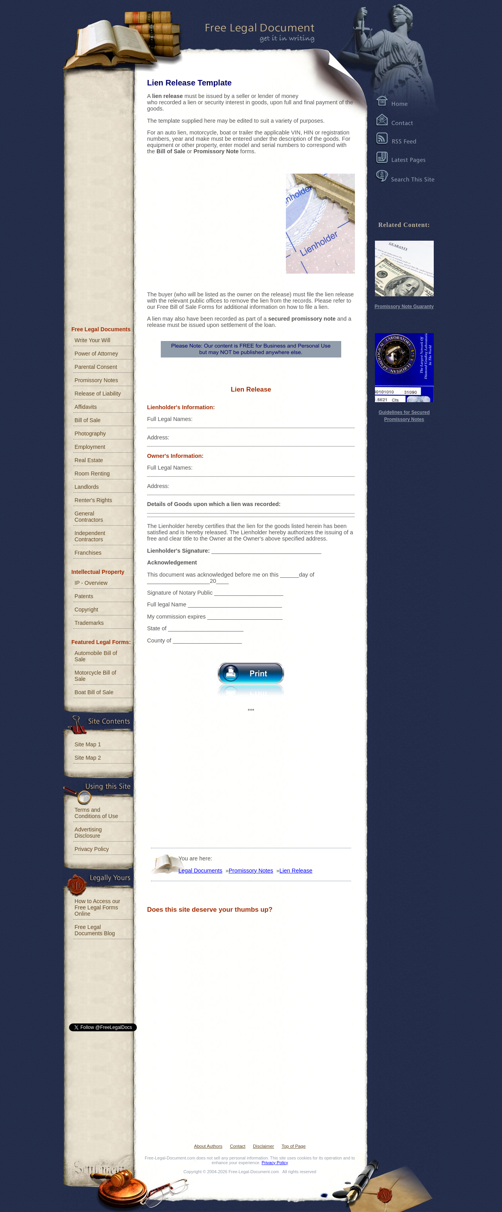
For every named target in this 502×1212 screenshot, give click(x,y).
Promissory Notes (96, 380)
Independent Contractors (90, 536)
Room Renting (92, 473)
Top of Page (294, 1146)
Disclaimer (263, 1146)
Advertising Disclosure (88, 832)
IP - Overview (91, 583)
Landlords (87, 487)
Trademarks (89, 623)
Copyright (86, 609)
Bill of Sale (87, 420)
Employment (90, 447)
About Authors (208, 1146)
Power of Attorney (96, 353)
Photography (90, 433)
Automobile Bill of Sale (96, 656)
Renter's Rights (93, 500)
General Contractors (89, 516)
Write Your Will (92, 340)
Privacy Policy (92, 849)
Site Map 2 (88, 758)
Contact (238, 1146)
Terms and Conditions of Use (96, 813)
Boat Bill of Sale (94, 692)
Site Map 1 (88, 744)
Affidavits (86, 407)
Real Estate (89, 460)
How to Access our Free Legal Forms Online (97, 907)
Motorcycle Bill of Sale (95, 676)
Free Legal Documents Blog (95, 930)
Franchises (88, 553)
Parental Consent (96, 367)
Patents (84, 596)
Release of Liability (98, 393)
